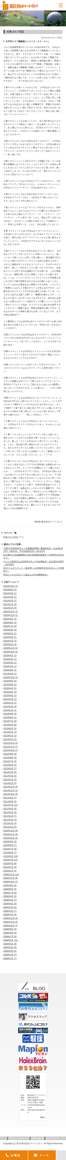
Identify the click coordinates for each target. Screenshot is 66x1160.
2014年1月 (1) (10, 710)
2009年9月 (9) (10, 885)
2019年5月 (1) (10, 655)
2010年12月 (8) (10, 830)
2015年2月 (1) (10, 699)
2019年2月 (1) (10, 662)
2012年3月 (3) (10, 776)
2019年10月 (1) (10, 652)
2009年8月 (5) (10, 889)
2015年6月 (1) (10, 695)
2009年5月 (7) (10, 900)
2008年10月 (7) (10, 925)
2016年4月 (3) (10, 688)
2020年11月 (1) (10, 615)
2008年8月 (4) (10, 933)
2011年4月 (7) (10, 816)
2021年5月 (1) (10, 597)
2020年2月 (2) (10, 641)
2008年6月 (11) (10, 940)
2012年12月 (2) (10, 743)
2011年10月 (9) (10, 794)
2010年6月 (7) (10, 852)
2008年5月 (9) (10, 944)
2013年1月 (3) (10, 739)
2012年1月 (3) (10, 783)
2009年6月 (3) (10, 896)
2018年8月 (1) (10, 670)
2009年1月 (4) (10, 914)
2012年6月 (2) (10, 765)
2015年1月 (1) (10, 703)
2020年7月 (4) (10, 626)
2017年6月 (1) (10, 674)
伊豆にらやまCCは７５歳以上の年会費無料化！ (26, 575)
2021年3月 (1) (10, 600)
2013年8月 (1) (10, 717)
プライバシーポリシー (18, 1138)
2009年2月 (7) (10, 911)
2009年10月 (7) (10, 882)
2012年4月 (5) (10, 772)
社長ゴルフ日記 (10, 537)
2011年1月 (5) (10, 827)
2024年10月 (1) (10, 586)
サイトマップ (52, 1138)
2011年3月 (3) (10, 820)
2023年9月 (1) (10, 589)
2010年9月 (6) (10, 841)
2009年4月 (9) (10, 903)
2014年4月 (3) (10, 706)
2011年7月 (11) (10, 805)
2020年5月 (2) (10, 633)
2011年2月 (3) (10, 823)
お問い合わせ (37, 1138)
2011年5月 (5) (10, 812)
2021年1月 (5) (10, 608)
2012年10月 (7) (10, 750)
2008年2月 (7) (10, 955)
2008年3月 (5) (10, 951)
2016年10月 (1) (10, 677)
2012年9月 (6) (10, 754)
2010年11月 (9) (10, 834)
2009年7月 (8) (10, 893)
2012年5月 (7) (10, 768)
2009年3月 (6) (10, 907)
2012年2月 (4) (10, 779)
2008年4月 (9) (10, 947)
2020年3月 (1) (10, 637)
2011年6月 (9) (10, 809)
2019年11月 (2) (10, 648)
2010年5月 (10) (10, 856)
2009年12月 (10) (11, 874)
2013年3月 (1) (10, 732)
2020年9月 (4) (10, 619)
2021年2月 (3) (10, 604)
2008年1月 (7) (10, 958)
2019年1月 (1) (10, 666)
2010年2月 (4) (10, 867)
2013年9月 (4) (10, 714)
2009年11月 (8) (10, 878)
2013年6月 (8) (10, 725)
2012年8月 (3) (10, 757)
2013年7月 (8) (10, 721)
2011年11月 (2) (10, 790)
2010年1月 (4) (10, 871)
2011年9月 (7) (10, 798)
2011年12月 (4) (10, 787)
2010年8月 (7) (10, 845)
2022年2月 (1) (10, 593)
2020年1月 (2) (10, 644)
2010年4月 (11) (10, 860)
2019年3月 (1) (10, 659)
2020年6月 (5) (10, 630)
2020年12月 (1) (10, 611)
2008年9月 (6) (10, 929)
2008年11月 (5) (10, 922)
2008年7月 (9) (10, 936)
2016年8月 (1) (10, 684)
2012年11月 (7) (10, 747)
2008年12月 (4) (10, 918)
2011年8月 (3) (10, 801)
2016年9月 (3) (10, 681)
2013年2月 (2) (10, 735)
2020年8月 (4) (10, 622)
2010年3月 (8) (10, 863)
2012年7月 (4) (10, 761)
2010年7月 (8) (10, 849)
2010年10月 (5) (10, 838)
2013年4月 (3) (10, 728)
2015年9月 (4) (10, 692)
